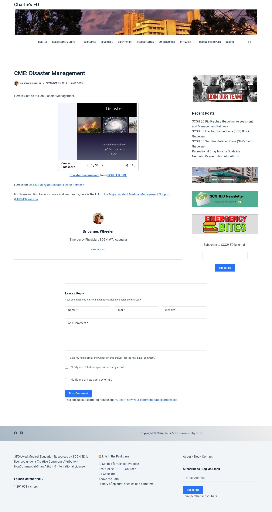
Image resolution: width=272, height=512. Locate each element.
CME (73, 83)
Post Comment (78, 393)
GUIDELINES (89, 42)
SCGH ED (42, 42)
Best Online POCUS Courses (117, 469)
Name (73, 310)
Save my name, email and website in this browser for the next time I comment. (112, 357)
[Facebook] (15, 433)
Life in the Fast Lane (115, 456)
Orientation (125, 42)
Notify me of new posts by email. (91, 379)
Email (121, 310)
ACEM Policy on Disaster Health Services (56, 185)
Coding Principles (210, 42)
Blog (196, 456)
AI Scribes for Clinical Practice (119, 464)
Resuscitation (145, 42)
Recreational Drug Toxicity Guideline (216, 151)
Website (170, 310)
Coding (230, 42)
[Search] (249, 42)
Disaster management (84, 175)
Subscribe (193, 490)
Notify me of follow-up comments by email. (98, 367)
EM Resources (167, 42)
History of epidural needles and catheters (126, 484)
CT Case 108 (107, 474)
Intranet (188, 42)
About (187, 456)
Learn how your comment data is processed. (148, 400)
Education (107, 42)
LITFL (199, 433)
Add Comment (78, 323)
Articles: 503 (98, 249)
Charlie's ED (26, 4)
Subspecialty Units (66, 42)
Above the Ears (109, 479)
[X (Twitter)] (21, 433)
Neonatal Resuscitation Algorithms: (216, 156)
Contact (207, 456)
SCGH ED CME (117, 175)
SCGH (80, 83)
